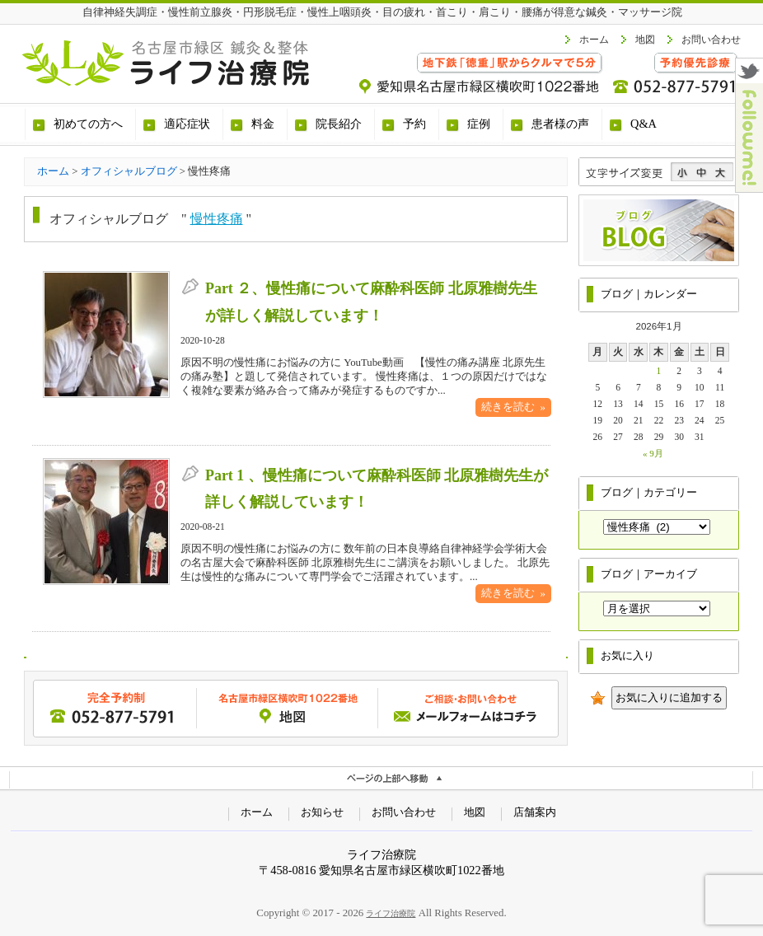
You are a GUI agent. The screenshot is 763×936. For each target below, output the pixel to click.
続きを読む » (513, 407)
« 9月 (653, 453)
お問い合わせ (711, 39)
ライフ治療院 (390, 913)
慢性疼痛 (216, 219)
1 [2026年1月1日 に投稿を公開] (659, 371)
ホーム (594, 39)
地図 (645, 39)
